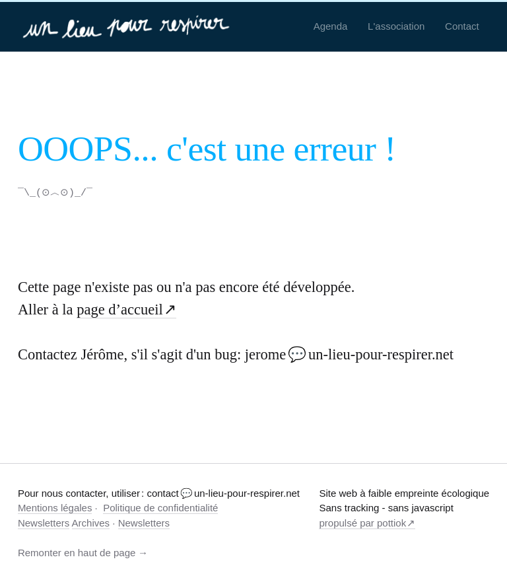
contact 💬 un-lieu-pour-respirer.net (223, 492)
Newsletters (43, 522)
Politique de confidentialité (160, 507)
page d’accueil (120, 309)
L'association (396, 26)
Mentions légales (55, 507)
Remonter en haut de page (76, 552)
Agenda (331, 26)
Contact (462, 26)
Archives (91, 522)
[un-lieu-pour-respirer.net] (128, 26)
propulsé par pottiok (362, 522)
